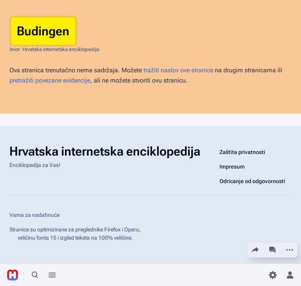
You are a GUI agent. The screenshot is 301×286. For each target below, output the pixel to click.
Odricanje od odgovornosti (252, 181)
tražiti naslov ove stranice (178, 70)
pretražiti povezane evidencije (49, 80)
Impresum (232, 166)
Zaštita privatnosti (242, 152)
